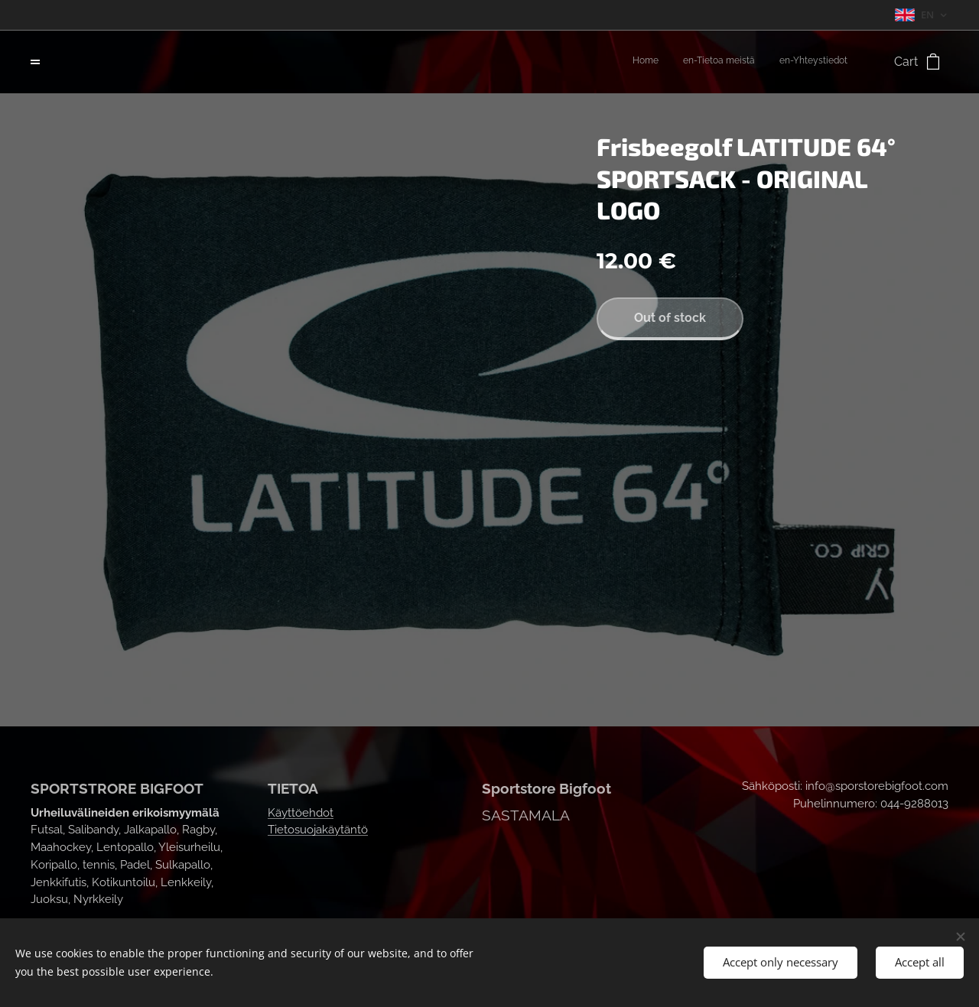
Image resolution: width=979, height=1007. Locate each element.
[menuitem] (803, 62)
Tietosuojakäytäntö (318, 829)
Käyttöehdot (300, 813)
